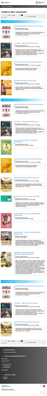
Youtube (5, 378)
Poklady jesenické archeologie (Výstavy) (28, 62)
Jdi (22, 15)
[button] (5, 2)
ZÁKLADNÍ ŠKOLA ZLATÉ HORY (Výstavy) (28, 26)
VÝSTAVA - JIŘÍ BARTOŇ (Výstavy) (26, 43)
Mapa (27, 29)
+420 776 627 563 (7, 364)
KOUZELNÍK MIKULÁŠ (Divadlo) (25, 80)
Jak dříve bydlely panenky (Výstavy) (26, 177)
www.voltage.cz (6, 367)
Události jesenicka (40, 2)
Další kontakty (4, 369)
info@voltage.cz (6, 365)
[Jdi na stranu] (16, 15)
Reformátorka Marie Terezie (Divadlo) (27, 196)
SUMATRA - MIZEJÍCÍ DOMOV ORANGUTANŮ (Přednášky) (24, 253)
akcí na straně (30, 16)
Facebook (5, 377)
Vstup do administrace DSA (9, 352)
